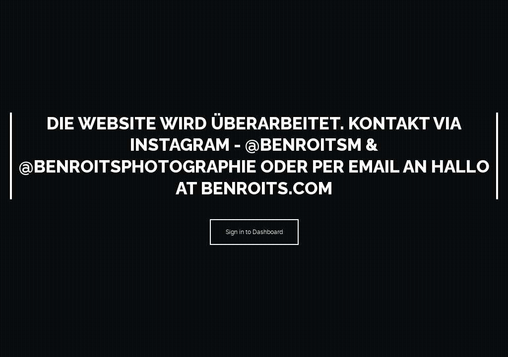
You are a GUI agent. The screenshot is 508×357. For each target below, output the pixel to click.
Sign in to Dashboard (254, 232)
